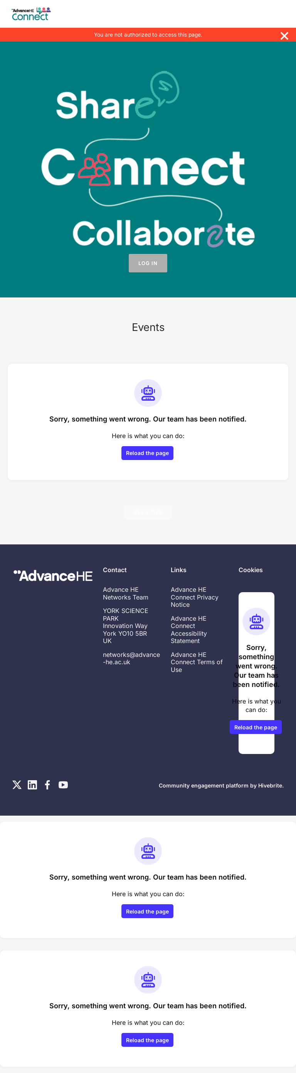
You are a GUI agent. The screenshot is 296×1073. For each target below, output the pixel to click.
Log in (148, 263)
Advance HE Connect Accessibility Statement (189, 630)
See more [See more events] (148, 512)
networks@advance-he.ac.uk (131, 658)
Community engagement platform (204, 785)
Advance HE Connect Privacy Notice (195, 597)
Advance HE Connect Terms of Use (197, 662)
